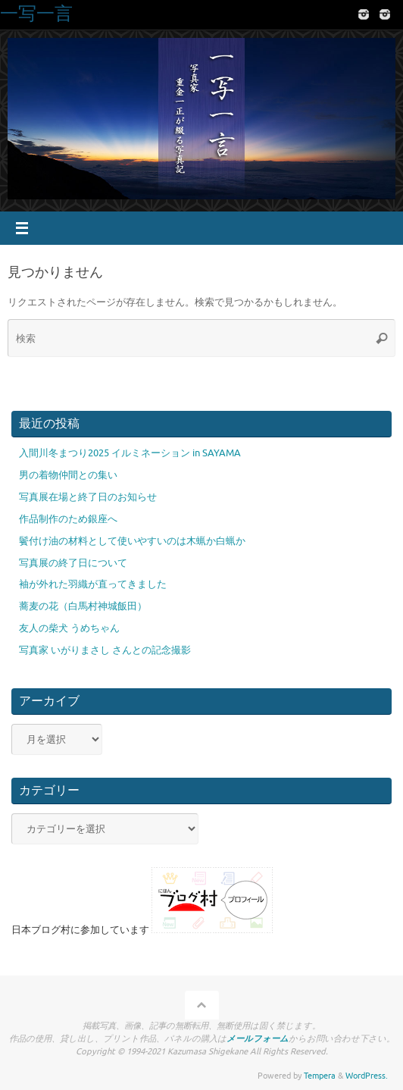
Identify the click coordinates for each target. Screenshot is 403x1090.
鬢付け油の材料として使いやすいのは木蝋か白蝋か (132, 541)
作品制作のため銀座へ (68, 519)
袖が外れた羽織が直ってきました (93, 584)
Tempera (320, 1075)
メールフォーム (257, 1038)
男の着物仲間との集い (68, 475)
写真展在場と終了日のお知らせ (88, 497)
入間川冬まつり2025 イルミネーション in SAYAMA (130, 453)
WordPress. (366, 1075)
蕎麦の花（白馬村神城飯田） (83, 606)
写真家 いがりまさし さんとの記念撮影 (105, 650)
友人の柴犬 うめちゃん (69, 628)
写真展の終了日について (73, 563)
